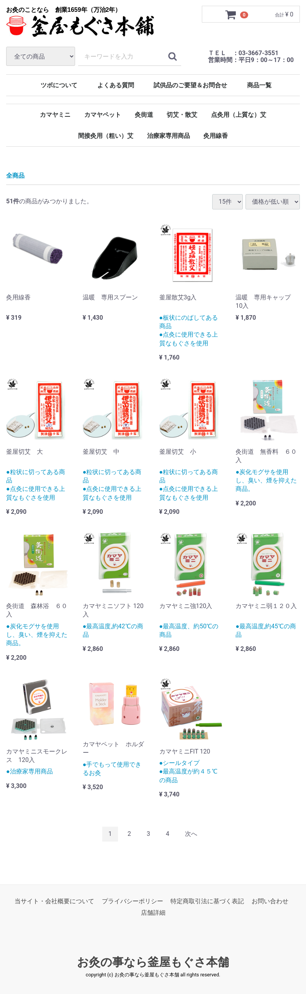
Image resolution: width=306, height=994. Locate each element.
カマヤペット (102, 114)
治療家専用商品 (168, 135)
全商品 (15, 176)
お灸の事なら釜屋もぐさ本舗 (153, 962)
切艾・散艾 (182, 114)
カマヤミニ (55, 114)
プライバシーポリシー (132, 901)
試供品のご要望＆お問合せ (190, 85)
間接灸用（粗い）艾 (105, 135)
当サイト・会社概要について (54, 901)
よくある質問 (115, 85)
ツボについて (59, 85)
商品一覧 (259, 85)
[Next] (191, 834)
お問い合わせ (270, 901)
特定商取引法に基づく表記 (207, 901)
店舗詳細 (153, 912)
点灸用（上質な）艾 (238, 114)
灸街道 (144, 114)
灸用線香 (215, 135)
